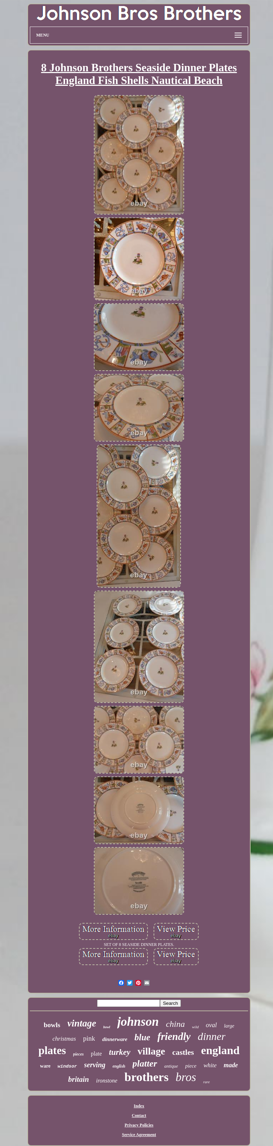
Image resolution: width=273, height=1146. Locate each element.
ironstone (106, 1081)
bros (186, 1077)
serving (95, 1065)
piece (191, 1066)
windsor (67, 1066)
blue (142, 1037)
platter (145, 1063)
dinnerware (114, 1039)
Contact (139, 1115)
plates (52, 1050)
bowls (52, 1025)
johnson (138, 1022)
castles (183, 1052)
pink (89, 1038)
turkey (119, 1052)
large (229, 1026)
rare (206, 1082)
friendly (174, 1036)
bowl (106, 1027)
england (220, 1050)
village (151, 1051)
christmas (64, 1038)
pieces (78, 1054)
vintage (81, 1023)
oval (211, 1025)
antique (171, 1066)
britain (78, 1079)
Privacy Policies (139, 1125)
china (175, 1024)
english (119, 1066)
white (210, 1065)
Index (139, 1105)
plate (96, 1054)
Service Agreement (139, 1134)
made (231, 1065)
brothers (146, 1077)
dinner (211, 1036)
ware (45, 1066)
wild (195, 1027)
